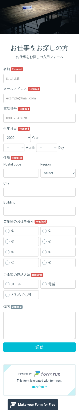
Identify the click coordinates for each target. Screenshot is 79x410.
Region (45, 164)
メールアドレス (21, 89)
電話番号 (16, 109)
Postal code (12, 164)
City (6, 183)
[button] (39, 380)
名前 (13, 69)
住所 (13, 158)
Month (30, 148)
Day (61, 148)
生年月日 (16, 128)
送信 (39, 347)
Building (9, 202)
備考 (13, 307)
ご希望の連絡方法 (23, 275)
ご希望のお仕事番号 (25, 221)
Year (35, 138)
